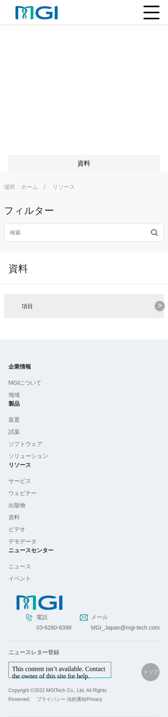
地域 (14, 395)
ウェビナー (22, 493)
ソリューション (28, 456)
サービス (19, 481)
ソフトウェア (25, 444)
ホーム (29, 187)
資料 (14, 517)
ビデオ (16, 529)
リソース (63, 187)
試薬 (14, 432)
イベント (19, 578)
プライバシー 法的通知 (61, 699)
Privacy (94, 699)
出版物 (16, 505)
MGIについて (24, 382)
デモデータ (22, 541)
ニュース (19, 566)
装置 (14, 420)
